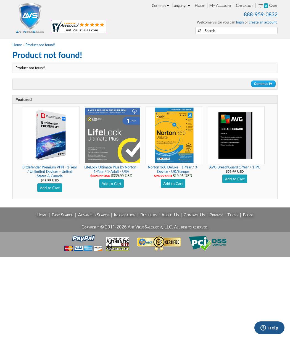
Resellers (148, 214)
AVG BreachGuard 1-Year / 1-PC (234, 167)
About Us (170, 214)
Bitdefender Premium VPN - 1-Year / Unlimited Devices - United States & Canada (49, 171)
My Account (220, 5)
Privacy (216, 214)
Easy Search (62, 214)
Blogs (248, 214)
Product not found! (40, 45)
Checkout (244, 5)
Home (200, 5)
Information (125, 214)
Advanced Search (93, 214)
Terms (232, 214)
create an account (263, 22)
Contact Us (194, 214)
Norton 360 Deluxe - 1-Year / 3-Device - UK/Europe (173, 169)
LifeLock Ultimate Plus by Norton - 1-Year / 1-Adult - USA (111, 169)
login (240, 22)
